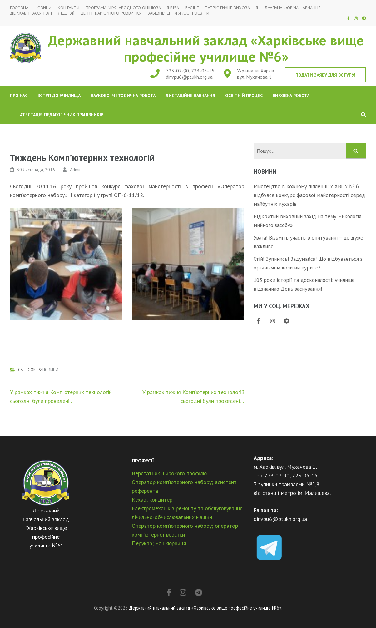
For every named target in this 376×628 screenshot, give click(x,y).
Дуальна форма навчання (292, 8)
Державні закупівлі (31, 13)
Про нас (18, 95)
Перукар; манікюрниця (159, 543)
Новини (43, 8)
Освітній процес (244, 95)
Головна (19, 8)
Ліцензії (66, 13)
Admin (76, 169)
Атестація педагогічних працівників (61, 114)
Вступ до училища (59, 95)
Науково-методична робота (123, 95)
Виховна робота (291, 95)
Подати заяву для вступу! (325, 75)
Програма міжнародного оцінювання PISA (132, 8)
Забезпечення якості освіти (178, 13)
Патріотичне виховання (231, 8)
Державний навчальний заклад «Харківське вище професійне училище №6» (206, 48)
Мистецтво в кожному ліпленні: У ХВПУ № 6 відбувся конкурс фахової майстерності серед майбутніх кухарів (309, 195)
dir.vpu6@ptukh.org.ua (189, 77)
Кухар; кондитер (152, 499)
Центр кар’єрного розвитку (111, 13)
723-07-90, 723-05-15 (190, 70)
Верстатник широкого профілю (169, 473)
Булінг (192, 8)
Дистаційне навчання (190, 95)
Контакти (68, 8)
